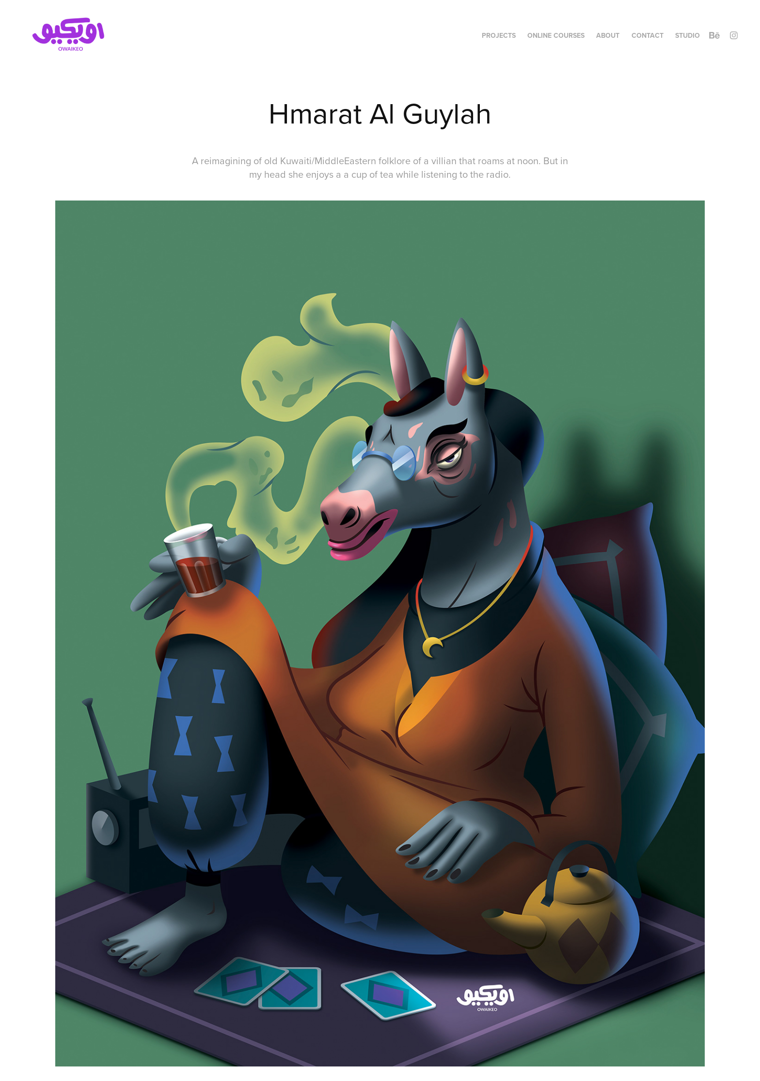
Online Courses (556, 35)
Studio (687, 35)
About (607, 35)
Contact (648, 35)
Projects (499, 35)
